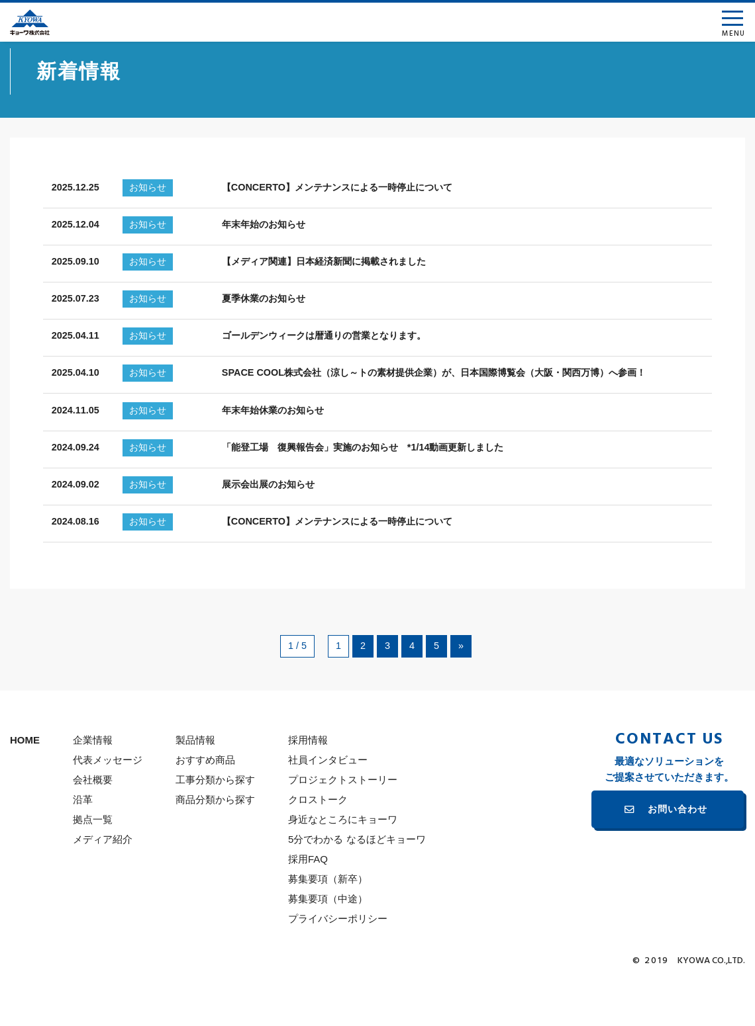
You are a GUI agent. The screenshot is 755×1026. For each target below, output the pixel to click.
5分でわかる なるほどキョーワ (357, 884)
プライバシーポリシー (337, 964)
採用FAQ (308, 904)
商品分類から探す (215, 845)
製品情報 (195, 785)
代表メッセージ (107, 805)
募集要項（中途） (328, 944)
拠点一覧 (93, 865)
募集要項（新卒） (328, 924)
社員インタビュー (328, 805)
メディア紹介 (102, 884)
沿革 (83, 845)
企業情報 (93, 785)
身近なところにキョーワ (342, 865)
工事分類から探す (215, 825)
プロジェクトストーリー (342, 825)
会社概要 (93, 825)
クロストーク (318, 845)
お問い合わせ (677, 855)
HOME (25, 785)
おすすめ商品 (205, 805)
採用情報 (308, 785)
